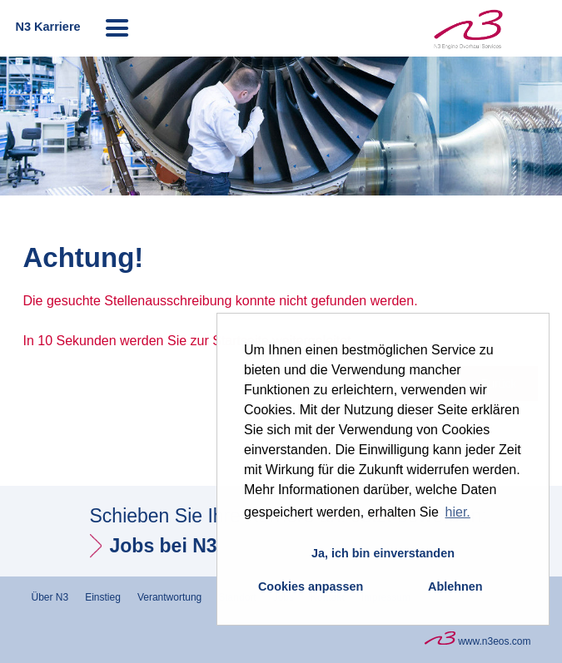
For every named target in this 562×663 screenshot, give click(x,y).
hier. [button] (457, 512)
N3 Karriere (47, 26)
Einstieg (103, 597)
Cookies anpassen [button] (310, 586)
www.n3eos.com (478, 639)
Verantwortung (169, 597)
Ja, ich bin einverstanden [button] (383, 553)
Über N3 (50, 597)
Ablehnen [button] (455, 586)
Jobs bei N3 (163, 546)
